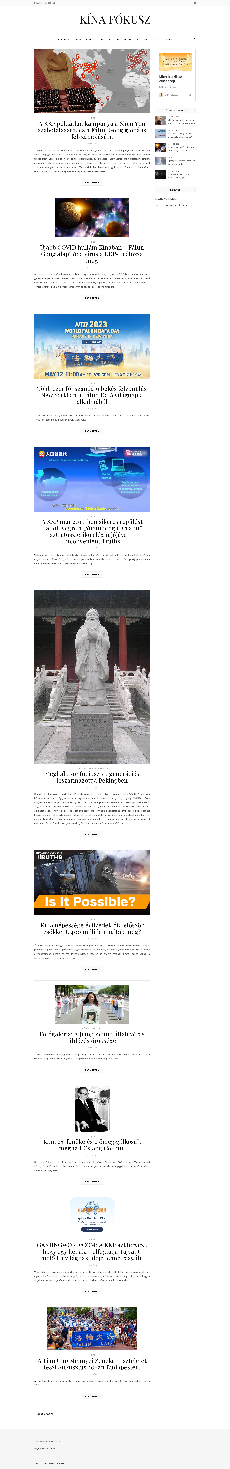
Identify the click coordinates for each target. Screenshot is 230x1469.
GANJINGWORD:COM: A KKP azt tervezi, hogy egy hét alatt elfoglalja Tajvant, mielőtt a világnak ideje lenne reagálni (92, 1251)
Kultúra (142, 39)
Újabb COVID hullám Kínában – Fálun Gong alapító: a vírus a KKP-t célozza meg (92, 253)
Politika (105, 39)
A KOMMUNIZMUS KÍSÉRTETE (171, 205)
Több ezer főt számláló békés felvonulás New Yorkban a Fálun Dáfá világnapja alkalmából (92, 394)
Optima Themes (58, 1463)
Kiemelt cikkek (85, 39)
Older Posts (44, 1414)
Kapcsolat (49, 3)
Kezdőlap (64, 39)
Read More (92, 182)
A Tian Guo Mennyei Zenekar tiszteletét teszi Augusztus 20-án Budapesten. (92, 1363)
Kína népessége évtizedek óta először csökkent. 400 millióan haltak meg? (92, 928)
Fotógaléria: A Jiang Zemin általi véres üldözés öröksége (92, 1037)
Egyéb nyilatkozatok (44, 1448)
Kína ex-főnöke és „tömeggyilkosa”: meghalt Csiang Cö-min (92, 1144)
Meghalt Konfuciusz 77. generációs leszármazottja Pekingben (92, 777)
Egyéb (168, 39)
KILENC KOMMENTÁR (166, 198)
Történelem (123, 39)
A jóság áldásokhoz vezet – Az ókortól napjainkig (181, 162)
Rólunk (38, 3)
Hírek (156, 39)
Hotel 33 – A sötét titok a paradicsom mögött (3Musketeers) (178, 176)
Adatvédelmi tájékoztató (47, 1441)
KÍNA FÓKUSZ (115, 19)
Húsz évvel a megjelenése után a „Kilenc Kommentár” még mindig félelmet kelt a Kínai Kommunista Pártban (180, 135)
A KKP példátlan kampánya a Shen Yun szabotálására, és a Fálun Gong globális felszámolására (92, 129)
